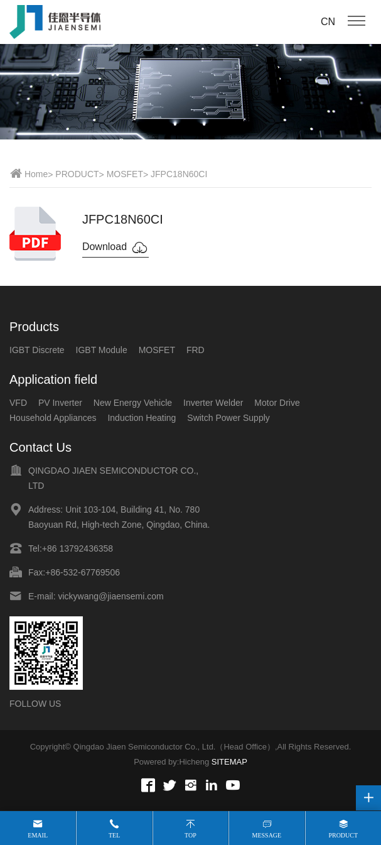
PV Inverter (60, 403)
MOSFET (125, 174)
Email (38, 835)
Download (115, 247)
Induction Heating (141, 418)
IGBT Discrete (37, 350)
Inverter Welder (213, 403)
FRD (195, 350)
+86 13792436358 (77, 548)
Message (267, 835)
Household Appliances (53, 418)
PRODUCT (77, 174)
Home (36, 174)
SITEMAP (229, 761)
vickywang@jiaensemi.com (110, 596)
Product (343, 835)
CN (328, 21)
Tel (114, 835)
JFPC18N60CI (179, 174)
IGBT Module (101, 350)
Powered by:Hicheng (171, 761)
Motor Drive (276, 403)
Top (190, 835)
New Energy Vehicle (133, 403)
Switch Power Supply (228, 418)
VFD (18, 403)
